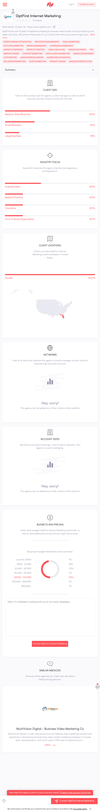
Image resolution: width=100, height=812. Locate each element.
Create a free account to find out (75, 793)
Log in (71, 4)
